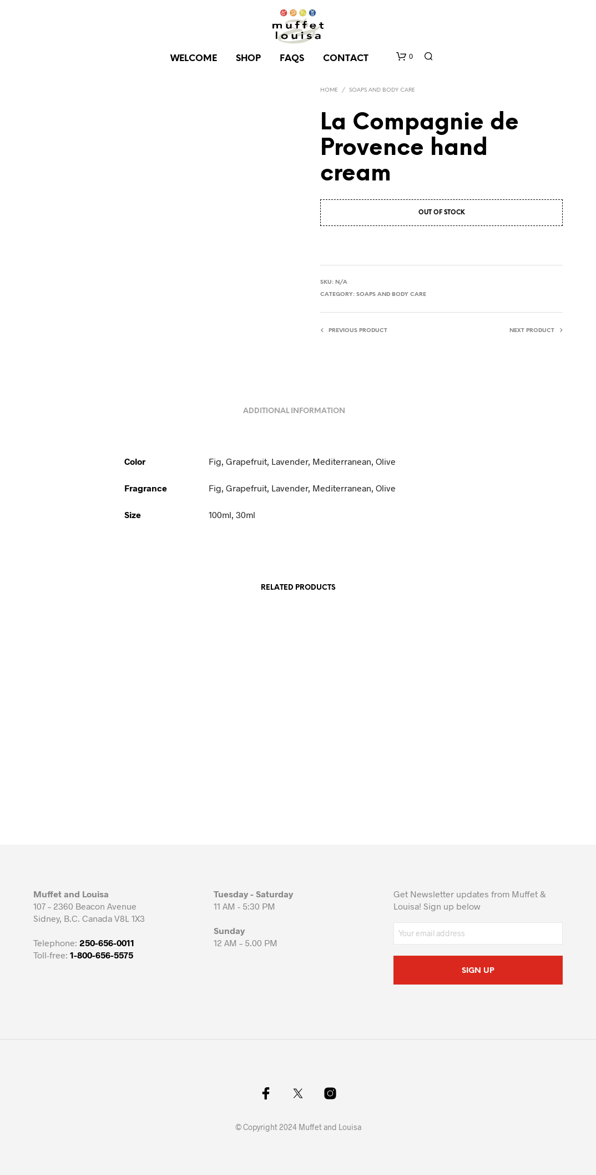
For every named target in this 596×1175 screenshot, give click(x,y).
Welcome (193, 58)
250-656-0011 (106, 942)
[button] (404, 56)
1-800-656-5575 (101, 955)
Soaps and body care (382, 90)
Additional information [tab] (294, 411)
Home (329, 90)
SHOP (248, 58)
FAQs (292, 58)
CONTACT (345, 58)
